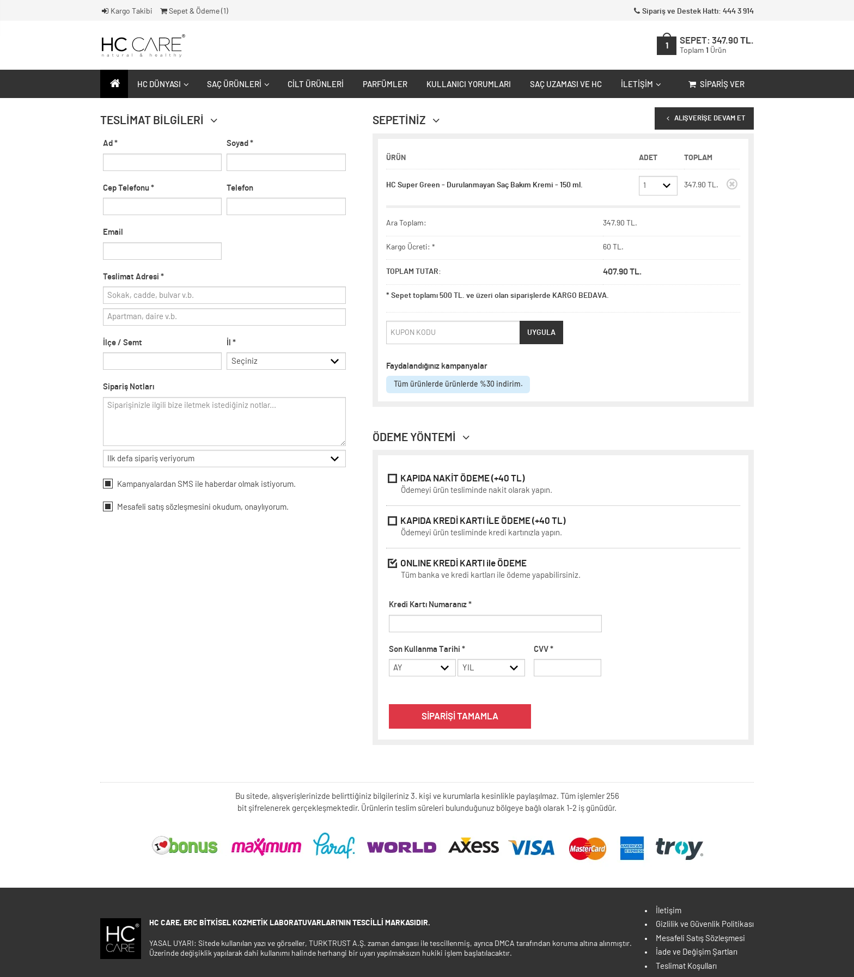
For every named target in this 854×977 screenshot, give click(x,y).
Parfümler (385, 85)
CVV (543, 649)
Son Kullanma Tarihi (427, 649)
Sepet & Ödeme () (193, 11)
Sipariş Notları (128, 388)
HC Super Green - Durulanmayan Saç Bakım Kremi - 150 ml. (484, 185)
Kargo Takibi (126, 11)
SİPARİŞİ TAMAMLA (460, 716)
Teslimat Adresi (133, 277)
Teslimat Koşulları (686, 966)
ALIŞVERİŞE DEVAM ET (704, 118)
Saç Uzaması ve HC (566, 85)
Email (113, 232)
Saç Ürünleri (237, 85)
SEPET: (717, 45)
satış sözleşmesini (179, 508)
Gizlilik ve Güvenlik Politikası (705, 924)
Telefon (240, 188)
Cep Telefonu (128, 188)
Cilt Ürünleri (316, 85)
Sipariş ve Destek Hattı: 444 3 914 (693, 11)
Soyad (240, 143)
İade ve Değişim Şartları (696, 952)
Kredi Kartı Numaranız (430, 605)
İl (231, 343)
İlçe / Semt (122, 343)
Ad (110, 143)
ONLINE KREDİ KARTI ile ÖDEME (563, 570)
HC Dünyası (161, 85)
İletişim (639, 85)
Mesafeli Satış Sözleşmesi (700, 939)
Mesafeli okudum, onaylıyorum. (196, 507)
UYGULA (541, 333)
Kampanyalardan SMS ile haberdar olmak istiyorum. (199, 485)
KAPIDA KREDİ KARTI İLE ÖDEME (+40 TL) (563, 528)
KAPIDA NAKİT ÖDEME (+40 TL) (563, 485)
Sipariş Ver (715, 85)
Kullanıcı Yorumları (468, 85)
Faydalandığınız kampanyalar (436, 366)
